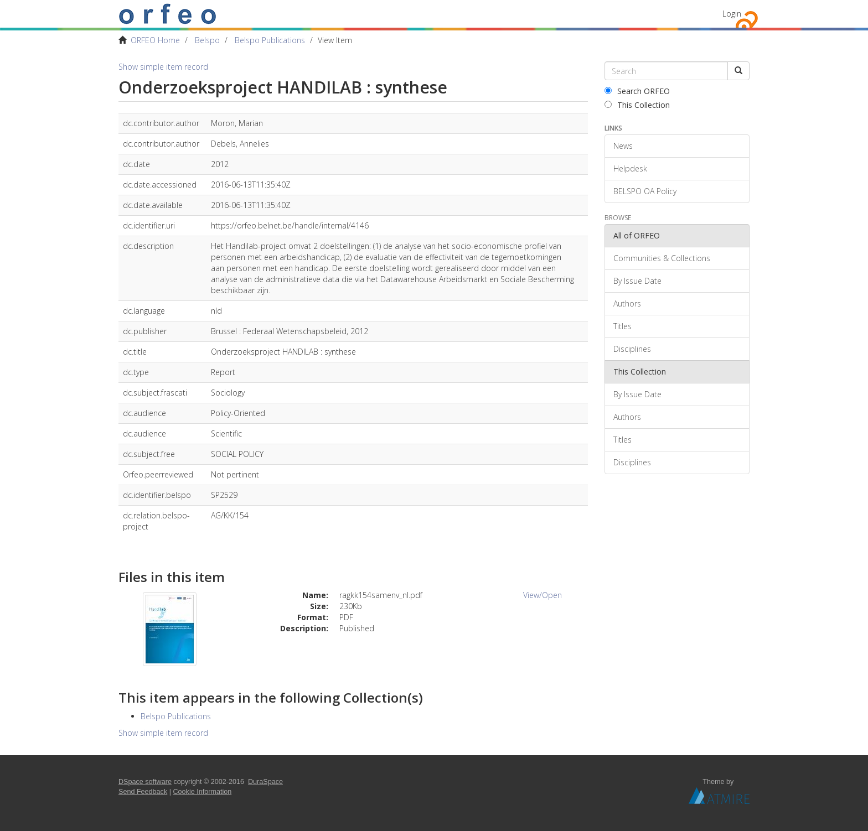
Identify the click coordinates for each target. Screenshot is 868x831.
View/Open (542, 595)
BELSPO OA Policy (644, 191)
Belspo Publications (270, 40)
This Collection (637, 105)
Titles (622, 326)
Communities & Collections (661, 258)
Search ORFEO (637, 91)
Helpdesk (630, 168)
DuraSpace (265, 782)
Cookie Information (202, 792)
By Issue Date (637, 281)
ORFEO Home (155, 40)
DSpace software (145, 782)
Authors (627, 303)
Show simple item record (163, 66)
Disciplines (632, 349)
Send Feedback (142, 792)
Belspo (207, 40)
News (623, 146)
